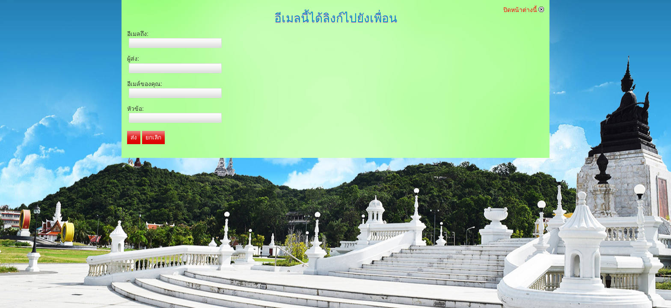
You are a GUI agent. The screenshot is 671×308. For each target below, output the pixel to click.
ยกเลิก (153, 137)
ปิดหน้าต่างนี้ (523, 9)
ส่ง (134, 137)
